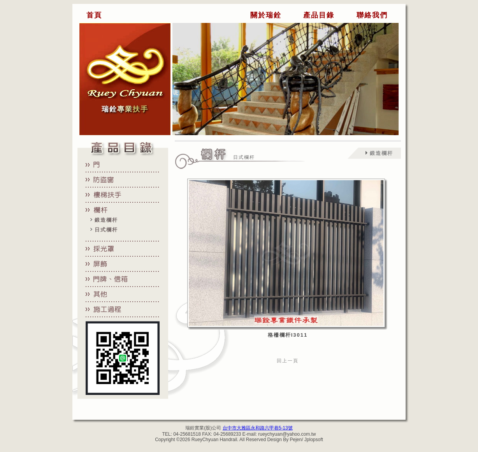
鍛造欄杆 (106, 220)
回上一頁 (288, 360)
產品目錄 (318, 15)
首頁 (94, 15)
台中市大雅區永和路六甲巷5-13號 (258, 428)
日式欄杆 (106, 230)
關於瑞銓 (265, 15)
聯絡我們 (372, 15)
